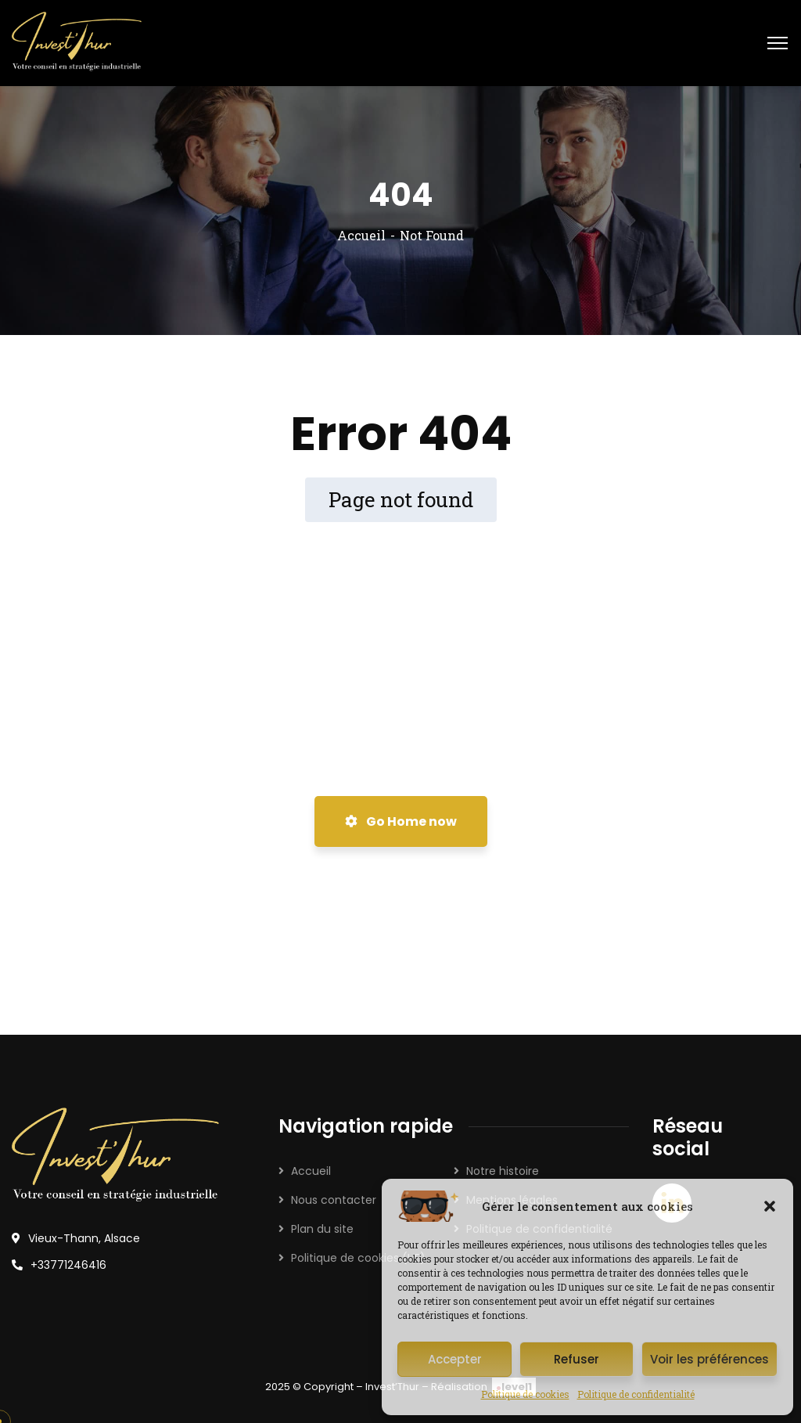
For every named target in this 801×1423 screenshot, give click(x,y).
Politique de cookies (525, 1394)
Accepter (455, 1359)
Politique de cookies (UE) (358, 1258)
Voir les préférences (709, 1359)
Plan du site (322, 1229)
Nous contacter (333, 1200)
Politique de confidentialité (636, 1394)
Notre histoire (502, 1171)
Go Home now (401, 821)
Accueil (361, 235)
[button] (770, 1206)
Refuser (576, 1359)
